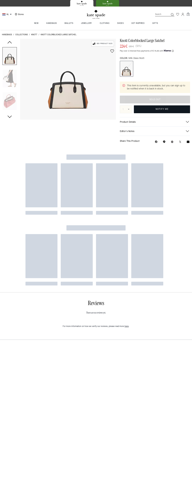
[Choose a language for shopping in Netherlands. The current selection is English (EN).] (7, 14)
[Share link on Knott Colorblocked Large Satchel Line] (164, 142)
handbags (7, 34)
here (127, 177)
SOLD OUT (154, 99)
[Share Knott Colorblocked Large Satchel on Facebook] (156, 142)
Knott (34, 34)
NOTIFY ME (162, 109)
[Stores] (19, 14)
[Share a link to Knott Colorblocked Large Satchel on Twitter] (180, 142)
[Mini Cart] (188, 14)
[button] (9, 57)
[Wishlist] (178, 14)
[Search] (159, 14)
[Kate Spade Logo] (96, 14)
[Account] (183, 14)
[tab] (81, 3)
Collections (21, 34)
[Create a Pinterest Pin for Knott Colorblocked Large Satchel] (172, 142)
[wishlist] (112, 51)
